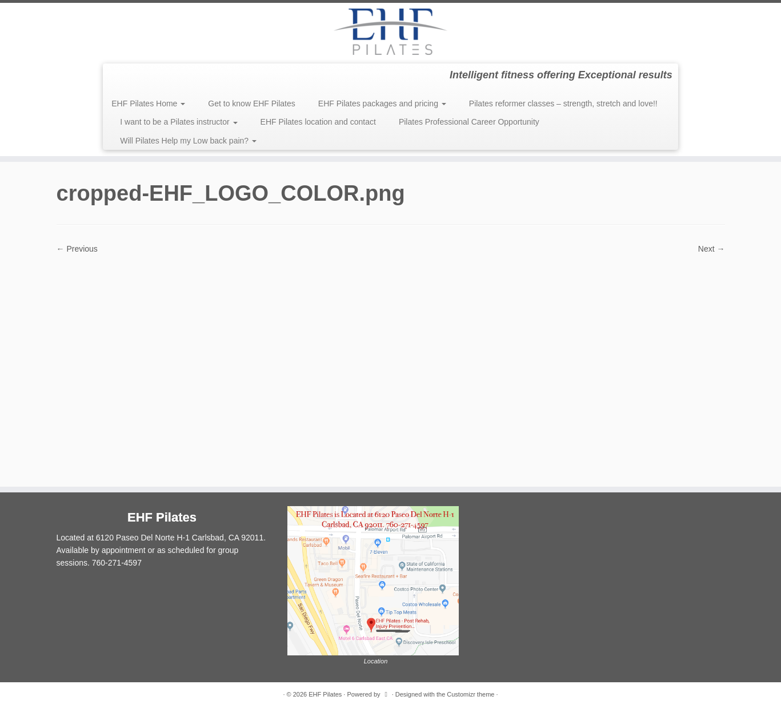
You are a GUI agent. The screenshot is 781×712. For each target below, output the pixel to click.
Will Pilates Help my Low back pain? (188, 140)
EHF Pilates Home (148, 103)
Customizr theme (470, 694)
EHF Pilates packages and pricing (382, 103)
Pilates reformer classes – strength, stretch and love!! (563, 103)
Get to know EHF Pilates (251, 103)
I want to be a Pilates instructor (178, 121)
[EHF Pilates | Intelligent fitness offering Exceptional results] (390, 32)
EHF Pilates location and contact (318, 121)
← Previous (77, 248)
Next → (711, 248)
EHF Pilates (325, 694)
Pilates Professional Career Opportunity (469, 121)
